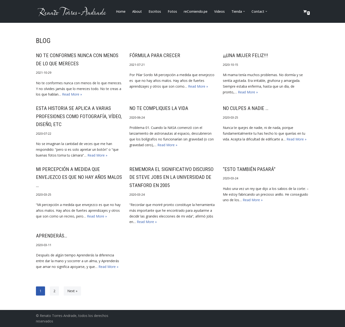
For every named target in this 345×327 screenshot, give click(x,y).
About (137, 11)
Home (121, 11)
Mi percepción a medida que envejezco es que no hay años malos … (79, 177)
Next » (72, 291)
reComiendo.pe (195, 11)
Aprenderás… (51, 236)
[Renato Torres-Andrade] (72, 11)
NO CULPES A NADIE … (245, 108)
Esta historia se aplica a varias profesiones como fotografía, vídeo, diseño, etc (79, 116)
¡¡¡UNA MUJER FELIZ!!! (245, 55)
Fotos (172, 11)
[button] (244, 11)
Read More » (72, 94)
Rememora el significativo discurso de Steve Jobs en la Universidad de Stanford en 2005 (171, 177)
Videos (219, 11)
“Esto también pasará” (249, 169)
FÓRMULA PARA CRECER (154, 55)
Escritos (155, 11)
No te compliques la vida (158, 108)
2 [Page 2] (54, 291)
